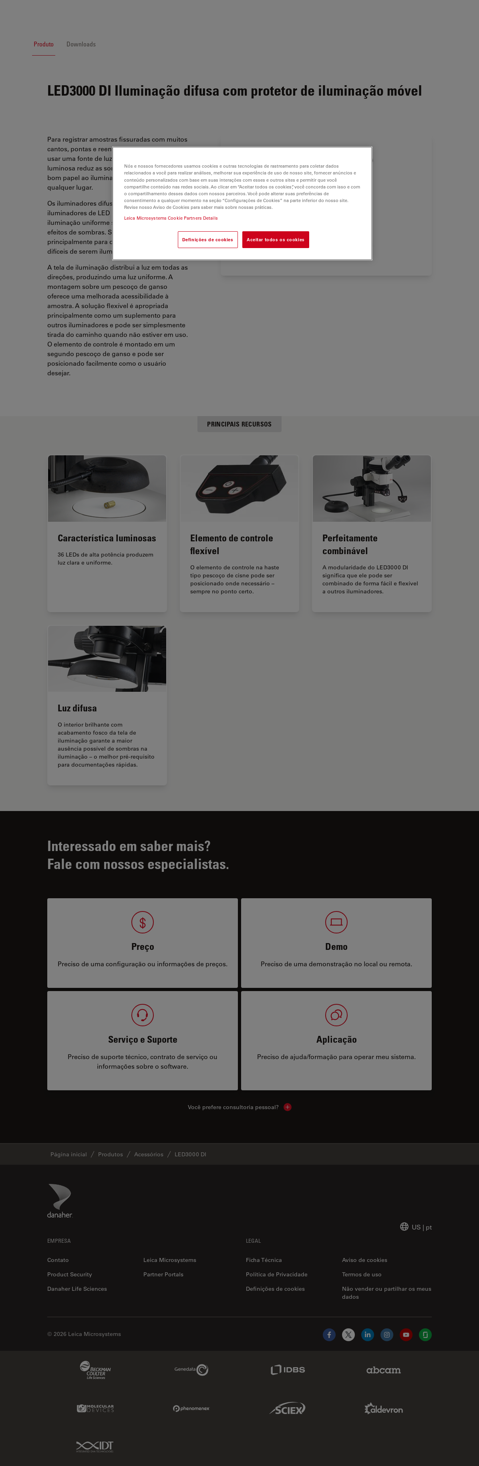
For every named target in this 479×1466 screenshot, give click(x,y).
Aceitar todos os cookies (276, 239)
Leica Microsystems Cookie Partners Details (171, 218)
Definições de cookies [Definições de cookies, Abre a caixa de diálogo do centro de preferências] (207, 239)
